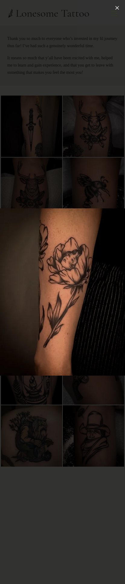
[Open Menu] (114, 13)
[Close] (117, 8)
